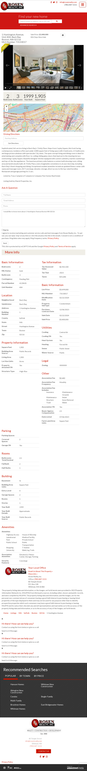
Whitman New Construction (47, 685)
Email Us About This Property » (40, 571)
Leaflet (62, 131)
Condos (13, 697)
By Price (39, 675)
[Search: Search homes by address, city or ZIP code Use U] (35, 21)
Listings (13, 613)
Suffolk (26, 613)
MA (20, 613)
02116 (42, 613)
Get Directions (13, 143)
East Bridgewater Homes (52, 705)
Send (5, 243)
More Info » (32, 574)
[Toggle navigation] (82, 4)
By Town (25, 675)
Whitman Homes (17, 709)
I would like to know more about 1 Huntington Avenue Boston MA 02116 (43, 218)
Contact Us (44, 751)
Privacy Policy (53, 238)
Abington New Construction (16, 691)
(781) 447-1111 (70, 5)
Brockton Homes (17, 705)
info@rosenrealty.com (68, 2)
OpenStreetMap (70, 131)
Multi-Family (16, 701)
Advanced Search (27, 25)
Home (5, 613)
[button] (57, 21)
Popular (10, 675)
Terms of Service (64, 246)
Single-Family (47, 697)
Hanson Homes (17, 684)
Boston (34, 613)
